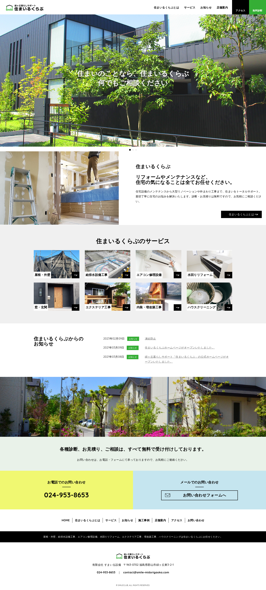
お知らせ (206, 7)
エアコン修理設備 (149, 275)
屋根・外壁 (42, 275)
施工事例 (143, 520)
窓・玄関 (41, 307)
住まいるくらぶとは (166, 7)
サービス (189, 7)
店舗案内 (222, 7)
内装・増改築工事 (149, 307)
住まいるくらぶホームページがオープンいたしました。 (180, 347)
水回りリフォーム (200, 275)
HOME (66, 520)
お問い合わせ (196, 520)
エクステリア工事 (98, 307)
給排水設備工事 (97, 275)
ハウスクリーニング (202, 307)
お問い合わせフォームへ (204, 495)
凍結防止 (150, 338)
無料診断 (257, 10)
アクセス (240, 10)
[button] (130, 150)
